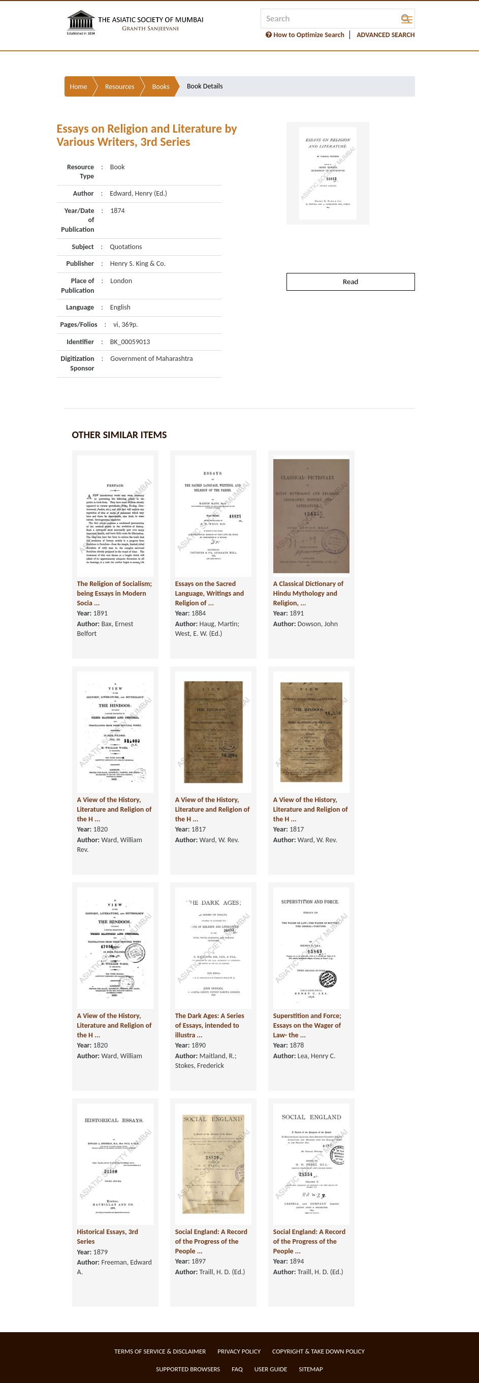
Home (78, 86)
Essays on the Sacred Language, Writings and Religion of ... (209, 593)
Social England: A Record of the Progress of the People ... (211, 1241)
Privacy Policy (239, 1351)
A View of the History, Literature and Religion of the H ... (114, 809)
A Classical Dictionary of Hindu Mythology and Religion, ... (308, 593)
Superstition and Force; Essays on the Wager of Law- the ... (307, 1025)
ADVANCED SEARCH (385, 34)
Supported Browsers (188, 1369)
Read (350, 281)
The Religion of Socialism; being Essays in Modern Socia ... (114, 593)
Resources (120, 86)
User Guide (271, 1369)
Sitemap (311, 1369)
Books (161, 86)
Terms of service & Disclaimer (160, 1351)
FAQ (237, 1369)
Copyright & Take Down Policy (318, 1351)
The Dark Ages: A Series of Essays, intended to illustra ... (209, 1025)
